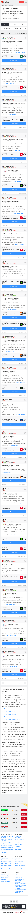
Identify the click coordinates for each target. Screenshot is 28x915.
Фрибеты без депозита (6, 845)
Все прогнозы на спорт (7, 858)
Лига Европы (18, 863)
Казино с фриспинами (20, 841)
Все (5, 24)
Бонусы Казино (18, 844)
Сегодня (14, 24)
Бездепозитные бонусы (7, 847)
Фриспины (17, 846)
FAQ (2, 883)
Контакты (17, 876)
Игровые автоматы (19, 852)
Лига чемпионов (19, 861)
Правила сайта (18, 877)
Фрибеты (3, 844)
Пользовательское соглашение (19, 880)
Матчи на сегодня (19, 860)
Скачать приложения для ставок (6, 839)
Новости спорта (5, 874)
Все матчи (17, 858)
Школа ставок (4, 877)
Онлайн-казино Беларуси (18, 837)
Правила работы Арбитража (19, 892)
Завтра (22, 24)
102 (20, 683)
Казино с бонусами (19, 839)
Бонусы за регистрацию (7, 849)
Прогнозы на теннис (10, 714)
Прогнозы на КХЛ (5, 867)
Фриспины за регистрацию (18, 848)
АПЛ (16, 867)
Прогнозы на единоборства (12, 719)
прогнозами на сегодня (10, 748)
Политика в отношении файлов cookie (20, 886)
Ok (23, 906)
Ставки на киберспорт (20, 868)
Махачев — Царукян (6, 876)
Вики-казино (18, 842)
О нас (16, 874)
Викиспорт (3, 879)
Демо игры (17, 851)
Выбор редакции (5, 881)
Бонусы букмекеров (6, 842)
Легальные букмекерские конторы (10, 806)
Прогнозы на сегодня (6, 860)
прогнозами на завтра (9, 749)
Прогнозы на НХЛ (5, 868)
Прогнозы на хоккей (10, 711)
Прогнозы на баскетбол (11, 717)
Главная (2, 5)
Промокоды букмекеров (4, 851)
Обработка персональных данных (20, 889)
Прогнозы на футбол (10, 709)
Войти (21, 2)
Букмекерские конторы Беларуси (7, 837)
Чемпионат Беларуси (20, 865)
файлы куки (13, 907)
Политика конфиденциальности (20, 883)
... (17, 683)
